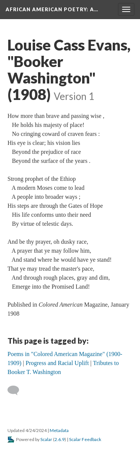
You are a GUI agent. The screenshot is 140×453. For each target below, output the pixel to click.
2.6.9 (60, 439)
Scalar (46, 439)
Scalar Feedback (85, 439)
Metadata (59, 430)
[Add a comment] (16, 390)
